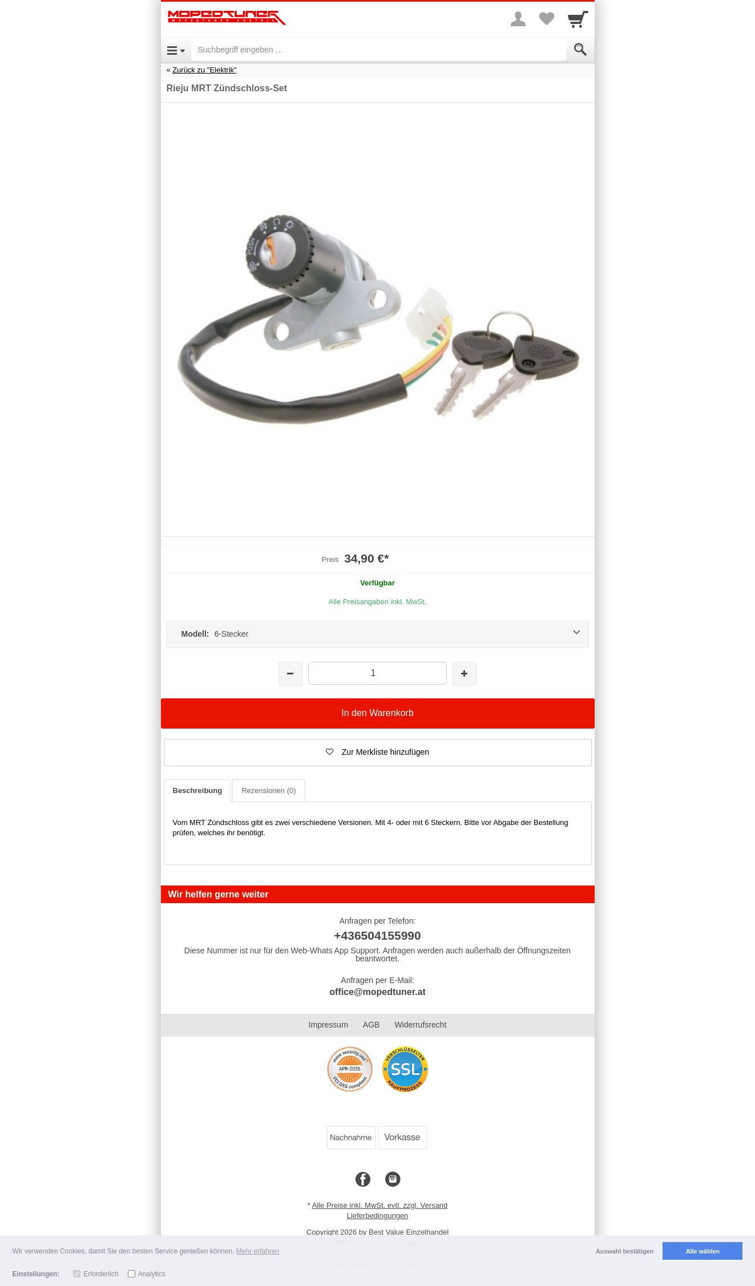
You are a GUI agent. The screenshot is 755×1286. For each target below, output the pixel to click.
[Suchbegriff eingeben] (378, 49)
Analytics (151, 1274)
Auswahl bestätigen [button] (624, 1251)
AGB (371, 1024)
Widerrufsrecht (420, 1024)
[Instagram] (392, 1180)
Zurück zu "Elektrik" (204, 70)
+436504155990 (377, 935)
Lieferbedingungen (378, 1215)
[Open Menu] (176, 49)
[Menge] (377, 673)
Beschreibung (198, 790)
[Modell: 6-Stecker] (378, 634)
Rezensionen (268, 790)
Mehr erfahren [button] (257, 1251)
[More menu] (518, 18)
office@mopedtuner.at (377, 992)
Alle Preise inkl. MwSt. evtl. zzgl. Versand (380, 1205)
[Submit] (580, 49)
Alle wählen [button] (703, 1251)
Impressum (328, 1024)
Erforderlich (100, 1274)
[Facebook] (363, 1180)
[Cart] (578, 18)
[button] (378, 752)
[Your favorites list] (547, 18)
